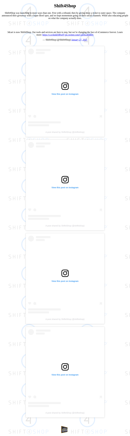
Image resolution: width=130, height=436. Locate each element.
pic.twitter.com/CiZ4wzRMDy (79, 35)
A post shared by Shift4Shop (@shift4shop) (65, 132)
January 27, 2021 (79, 39)
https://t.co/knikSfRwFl (53, 35)
